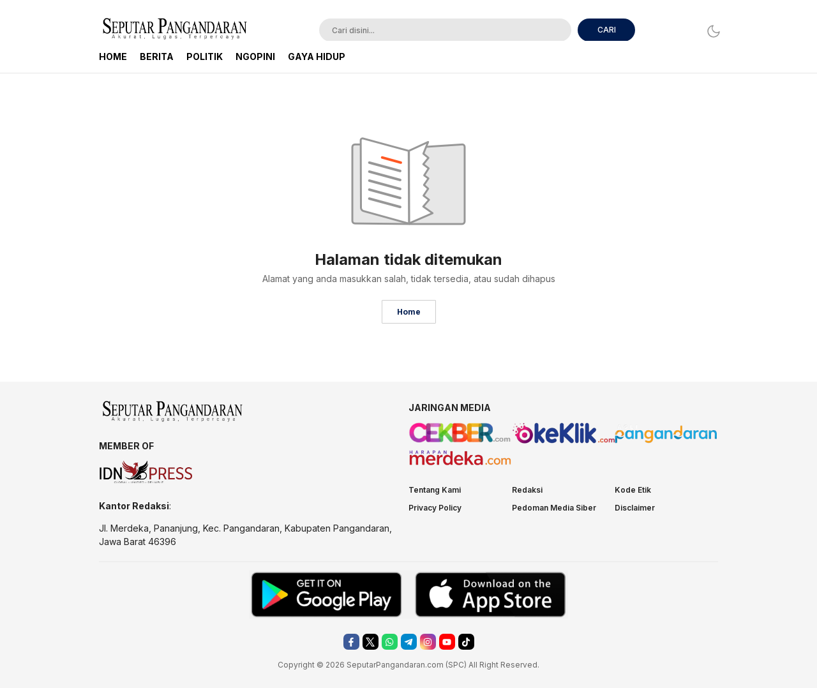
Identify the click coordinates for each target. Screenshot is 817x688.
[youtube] (447, 642)
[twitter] (371, 642)
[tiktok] (466, 642)
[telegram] (409, 642)
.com (434, 664)
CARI (606, 29)
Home (409, 312)
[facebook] (351, 642)
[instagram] (428, 642)
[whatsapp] (390, 642)
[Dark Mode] (710, 31)
